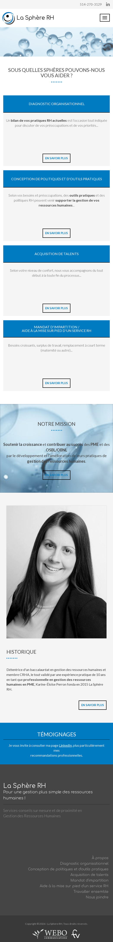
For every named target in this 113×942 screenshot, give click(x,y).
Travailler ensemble (90, 892)
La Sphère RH (28, 18)
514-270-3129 (91, 4)
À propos (100, 858)
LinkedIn (65, 745)
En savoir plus (56, 158)
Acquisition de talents (89, 875)
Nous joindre (97, 897)
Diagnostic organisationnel (84, 864)
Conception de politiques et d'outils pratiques (68, 869)
